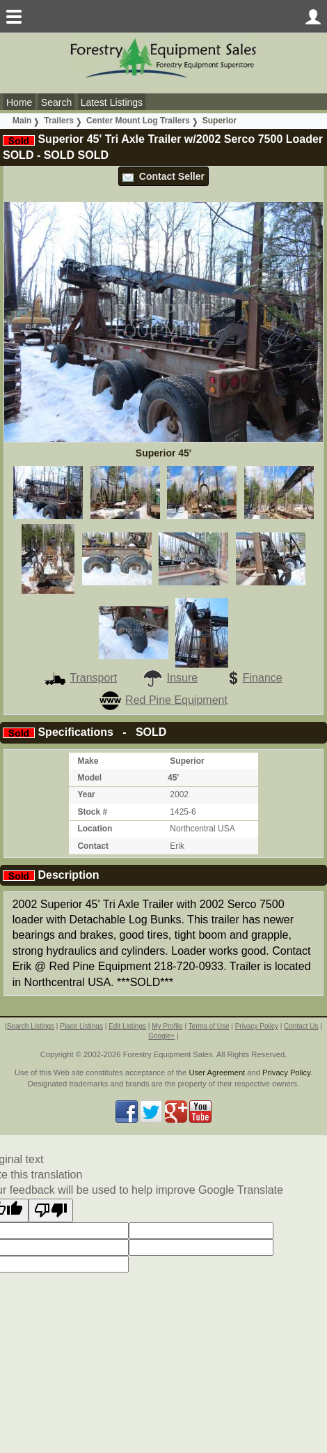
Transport (81, 678)
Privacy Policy (256, 1026)
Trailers (59, 120)
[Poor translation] (51, 1210)
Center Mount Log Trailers (138, 120)
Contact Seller (163, 176)
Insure (170, 678)
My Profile (167, 1026)
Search (56, 102)
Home (19, 102)
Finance (252, 678)
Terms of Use (209, 1026)
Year (86, 794)
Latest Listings (112, 102)
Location (94, 828)
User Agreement (217, 1072)
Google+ (161, 1036)
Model (89, 778)
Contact (93, 846)
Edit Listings (127, 1026)
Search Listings (30, 1026)
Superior (219, 120)
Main (22, 120)
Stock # (92, 812)
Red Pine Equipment (163, 700)
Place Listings (81, 1026)
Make (87, 761)
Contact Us (301, 1026)
